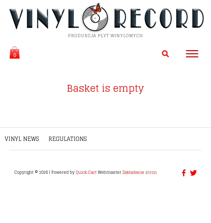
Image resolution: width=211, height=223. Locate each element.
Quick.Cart (86, 172)
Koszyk (13, 53)
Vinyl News (22, 139)
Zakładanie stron (140, 172)
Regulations (67, 139)
